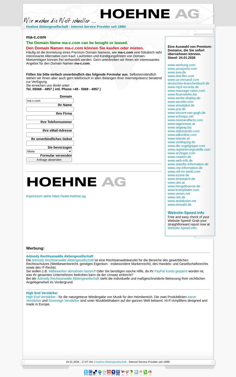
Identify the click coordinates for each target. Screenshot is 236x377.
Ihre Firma (64, 113)
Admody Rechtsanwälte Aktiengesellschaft (59, 256)
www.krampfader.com (183, 190)
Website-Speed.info (186, 212)
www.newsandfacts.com (185, 120)
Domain (66, 96)
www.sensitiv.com (180, 102)
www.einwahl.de (179, 204)
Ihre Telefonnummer (56, 122)
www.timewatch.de (181, 179)
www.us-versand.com (183, 80)
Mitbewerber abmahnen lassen (71, 271)
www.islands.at (178, 138)
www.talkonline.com (182, 135)
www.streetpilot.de (181, 105)
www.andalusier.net (182, 201)
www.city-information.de (185, 168)
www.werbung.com (181, 65)
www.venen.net (179, 193)
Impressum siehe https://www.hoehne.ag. (56, 196)
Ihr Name (65, 105)
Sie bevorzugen (60, 147)
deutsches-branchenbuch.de (188, 83)
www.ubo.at (176, 182)
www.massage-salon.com (186, 91)
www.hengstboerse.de (184, 186)
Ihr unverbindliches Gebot (51, 139)
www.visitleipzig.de (181, 142)
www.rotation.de (179, 157)
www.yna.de (177, 109)
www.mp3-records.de (183, 87)
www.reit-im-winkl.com (184, 171)
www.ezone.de (178, 175)
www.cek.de (176, 197)
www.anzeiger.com (181, 153)
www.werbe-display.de (184, 98)
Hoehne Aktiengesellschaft (110, 361)
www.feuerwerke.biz (182, 94)
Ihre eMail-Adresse (57, 130)
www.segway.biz (180, 127)
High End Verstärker (42, 293)
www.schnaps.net (180, 116)
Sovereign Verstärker (64, 300)
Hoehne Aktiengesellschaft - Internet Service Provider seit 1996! (76, 26)
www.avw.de (177, 72)
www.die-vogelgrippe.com (186, 146)
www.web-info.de (180, 160)
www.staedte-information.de (188, 164)
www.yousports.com (182, 68)
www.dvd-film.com (181, 76)
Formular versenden (56, 155)
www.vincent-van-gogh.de (187, 113)
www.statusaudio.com (184, 131)
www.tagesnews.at (181, 124)
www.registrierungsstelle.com (189, 149)
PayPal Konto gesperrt (170, 271)
